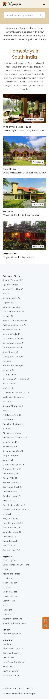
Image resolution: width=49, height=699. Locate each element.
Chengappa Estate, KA (13, 356)
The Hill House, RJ (10, 491)
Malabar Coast (10, 592)
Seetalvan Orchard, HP (13, 338)
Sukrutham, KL (9, 419)
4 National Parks (10, 666)
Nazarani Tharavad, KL (13, 406)
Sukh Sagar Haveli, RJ (12, 487)
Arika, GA (7, 293)
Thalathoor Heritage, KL (13, 424)
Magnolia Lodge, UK (12, 532)
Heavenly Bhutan (10, 653)
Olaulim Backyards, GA (13, 311)
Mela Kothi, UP (9, 545)
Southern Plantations (12, 618)
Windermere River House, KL (15, 437)
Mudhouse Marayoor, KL (14, 397)
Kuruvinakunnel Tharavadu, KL (16, 392)
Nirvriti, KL (7, 410)
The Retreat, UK (9, 536)
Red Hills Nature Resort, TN (14, 505)
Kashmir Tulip (9, 601)
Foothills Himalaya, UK (13, 523)
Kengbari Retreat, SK (12, 496)
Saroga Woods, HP (11, 334)
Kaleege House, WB (11, 550)
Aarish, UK (7, 514)
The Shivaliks (8, 657)
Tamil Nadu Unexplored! (13, 662)
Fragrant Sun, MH (10, 455)
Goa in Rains (8, 578)
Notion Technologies (25, 693)
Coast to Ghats (10, 596)
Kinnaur (6, 569)
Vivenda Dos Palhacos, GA (15, 320)
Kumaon (7, 587)
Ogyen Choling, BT (11, 284)
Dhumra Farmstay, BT (12, 280)
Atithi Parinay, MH (10, 442)
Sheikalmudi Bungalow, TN (15, 509)
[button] (44, 4)
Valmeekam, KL (10, 428)
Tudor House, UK (10, 541)
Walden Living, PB (10, 473)
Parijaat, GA (8, 316)
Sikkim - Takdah (10, 583)
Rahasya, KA (8, 370)
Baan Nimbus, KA (10, 352)
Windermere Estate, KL (13, 433)
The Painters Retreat (12, 633)
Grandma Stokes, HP (12, 329)
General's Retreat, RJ (12, 482)
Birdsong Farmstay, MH (13, 451)
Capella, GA (8, 302)
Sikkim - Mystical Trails (13, 648)
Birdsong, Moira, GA (12, 298)
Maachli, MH (8, 460)
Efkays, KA (7, 361)
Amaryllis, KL (8, 388)
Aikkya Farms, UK (10, 518)
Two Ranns (8, 644)
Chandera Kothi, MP (12, 469)
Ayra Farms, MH (10, 446)
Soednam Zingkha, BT (13, 289)
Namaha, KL (8, 401)
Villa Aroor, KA (9, 383)
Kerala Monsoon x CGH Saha (16, 565)
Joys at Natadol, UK (11, 527)
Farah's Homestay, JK (12, 347)
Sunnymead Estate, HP (13, 343)
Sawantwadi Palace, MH (13, 464)
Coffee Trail (8, 614)
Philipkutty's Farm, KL (12, 415)
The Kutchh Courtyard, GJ (14, 325)
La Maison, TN (9, 500)
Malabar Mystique (11, 675)
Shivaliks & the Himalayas (14, 623)
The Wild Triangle (10, 671)
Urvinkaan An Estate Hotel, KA (16, 379)
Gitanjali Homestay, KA (13, 365)
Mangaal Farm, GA (11, 307)
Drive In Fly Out (9, 560)
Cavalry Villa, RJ (10, 478)
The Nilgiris (7, 609)
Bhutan (6, 605)
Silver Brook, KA (9, 374)
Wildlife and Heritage (12, 574)
